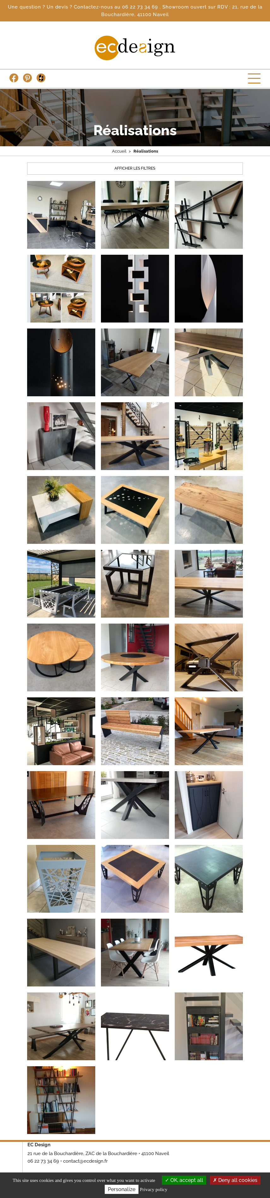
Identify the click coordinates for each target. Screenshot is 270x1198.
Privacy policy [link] (153, 1189)
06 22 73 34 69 (141, 7)
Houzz (41, 77)
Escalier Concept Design (135, 48)
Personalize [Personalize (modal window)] (121, 1189)
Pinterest (27, 77)
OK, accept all (184, 1180)
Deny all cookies (235, 1180)
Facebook (13, 77)
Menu (254, 78)
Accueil (119, 151)
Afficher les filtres (134, 168)
